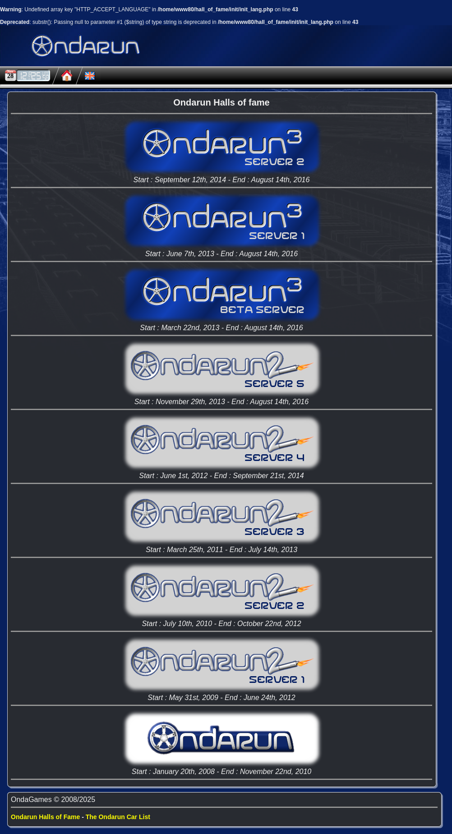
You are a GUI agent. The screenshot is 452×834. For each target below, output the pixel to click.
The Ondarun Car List (118, 816)
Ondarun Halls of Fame (45, 816)
